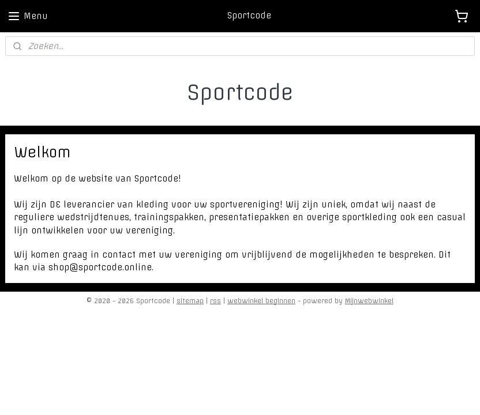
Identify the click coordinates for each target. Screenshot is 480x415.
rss (215, 301)
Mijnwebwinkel (369, 301)
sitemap (190, 301)
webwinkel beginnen (261, 301)
